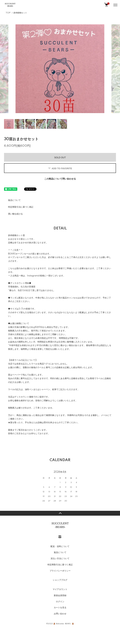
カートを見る (60, 607)
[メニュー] (115, 5)
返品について (14, 200)
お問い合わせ (60, 614)
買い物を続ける (15, 214)
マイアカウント (60, 589)
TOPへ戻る (60, 513)
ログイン (60, 602)
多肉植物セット (20, 13)
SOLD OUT (60, 157)
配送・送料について (60, 546)
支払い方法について (60, 558)
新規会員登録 (60, 595)
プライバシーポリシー (60, 571)
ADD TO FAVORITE (60, 168)
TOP (8, 13)
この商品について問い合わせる (60, 179)
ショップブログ (60, 580)
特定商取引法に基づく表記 (20, 207)
